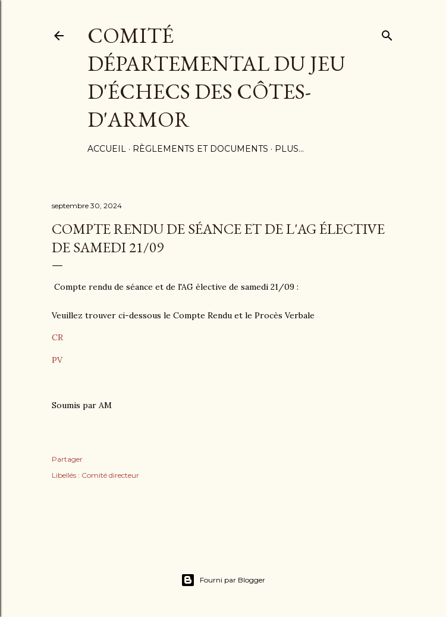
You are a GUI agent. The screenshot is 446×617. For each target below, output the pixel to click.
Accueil (106, 148)
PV (57, 360)
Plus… (289, 148)
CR (57, 337)
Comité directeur (110, 475)
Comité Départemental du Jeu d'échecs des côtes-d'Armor (216, 77)
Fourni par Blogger (223, 580)
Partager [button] (67, 459)
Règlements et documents (200, 148)
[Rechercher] (387, 33)
